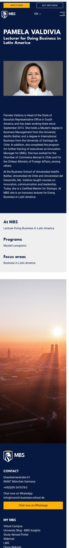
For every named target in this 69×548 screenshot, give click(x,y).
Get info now (49, 5)
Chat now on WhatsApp (17, 493)
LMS (6, 543)
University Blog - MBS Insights (21, 530)
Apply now (16, 5)
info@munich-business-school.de (23, 497)
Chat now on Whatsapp (33, 505)
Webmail (8, 538)
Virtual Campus (13, 526)
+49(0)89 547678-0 (15, 487)
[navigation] (37, 14)
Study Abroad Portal (15, 534)
